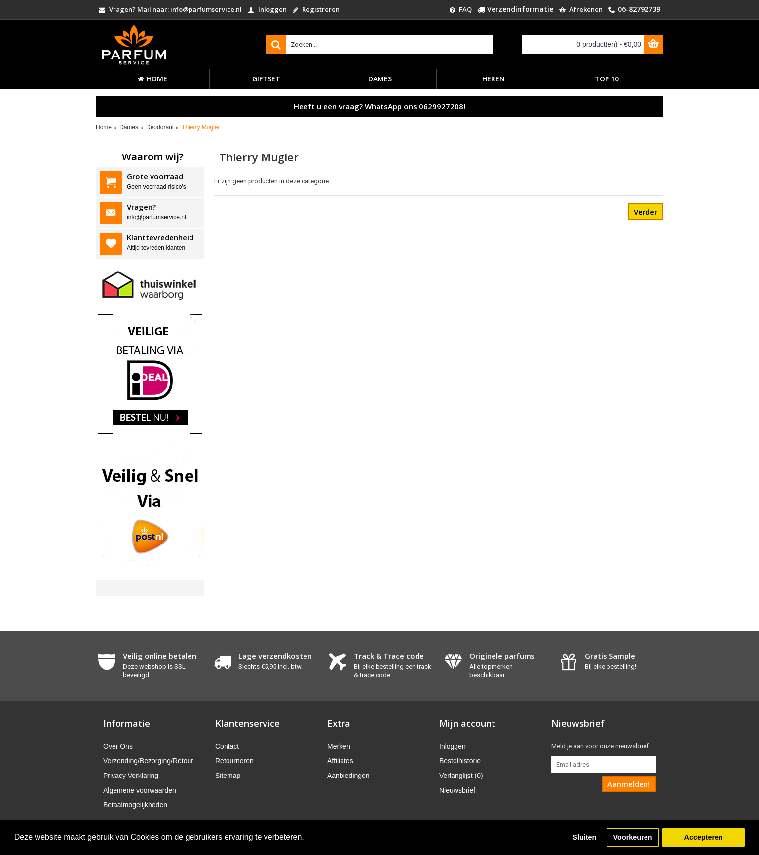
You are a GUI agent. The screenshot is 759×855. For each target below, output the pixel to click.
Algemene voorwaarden (139, 790)
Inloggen (452, 746)
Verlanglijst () (461, 775)
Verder (645, 212)
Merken (338, 746)
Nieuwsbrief (457, 790)
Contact (227, 746)
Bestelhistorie (460, 761)
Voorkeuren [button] (632, 837)
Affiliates (340, 761)
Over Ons (118, 746)
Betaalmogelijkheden (135, 805)
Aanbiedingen (348, 775)
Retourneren (234, 761)
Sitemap (227, 775)
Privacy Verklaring (130, 775)
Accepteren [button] (703, 837)
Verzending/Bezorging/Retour (148, 761)
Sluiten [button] (584, 837)
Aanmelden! (628, 784)
